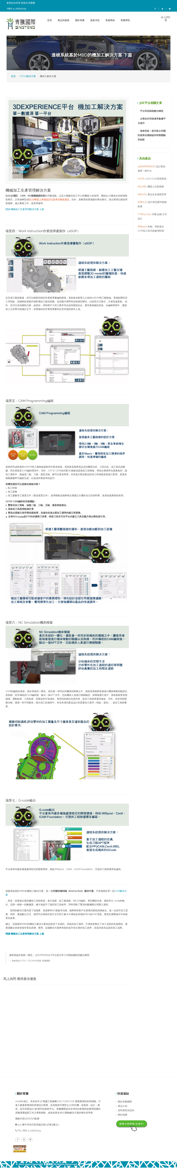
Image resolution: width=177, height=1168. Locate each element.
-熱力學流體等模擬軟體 (152, 205)
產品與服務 (63, 20)
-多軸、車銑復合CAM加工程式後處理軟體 (151, 229)
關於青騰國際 (124, 1102)
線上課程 (170, 8)
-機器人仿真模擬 (151, 187)
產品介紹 (121, 1106)
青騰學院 (125, 20)
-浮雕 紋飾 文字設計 (152, 217)
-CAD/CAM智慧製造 (152, 179)
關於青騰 (79, 20)
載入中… (67, 1026)
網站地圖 (121, 1115)
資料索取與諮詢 (125, 1110)
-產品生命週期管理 (152, 195)
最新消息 (95, 20)
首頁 (49, 20)
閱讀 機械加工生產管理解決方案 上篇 (25, 209)
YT (162, 8)
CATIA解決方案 (28, 76)
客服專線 (110, 20)
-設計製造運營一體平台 (151, 169)
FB (155, 8)
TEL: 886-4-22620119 (28, 1131)
